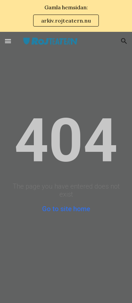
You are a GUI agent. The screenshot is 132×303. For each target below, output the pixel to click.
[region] (66, 16)
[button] (8, 41)
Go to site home (66, 209)
